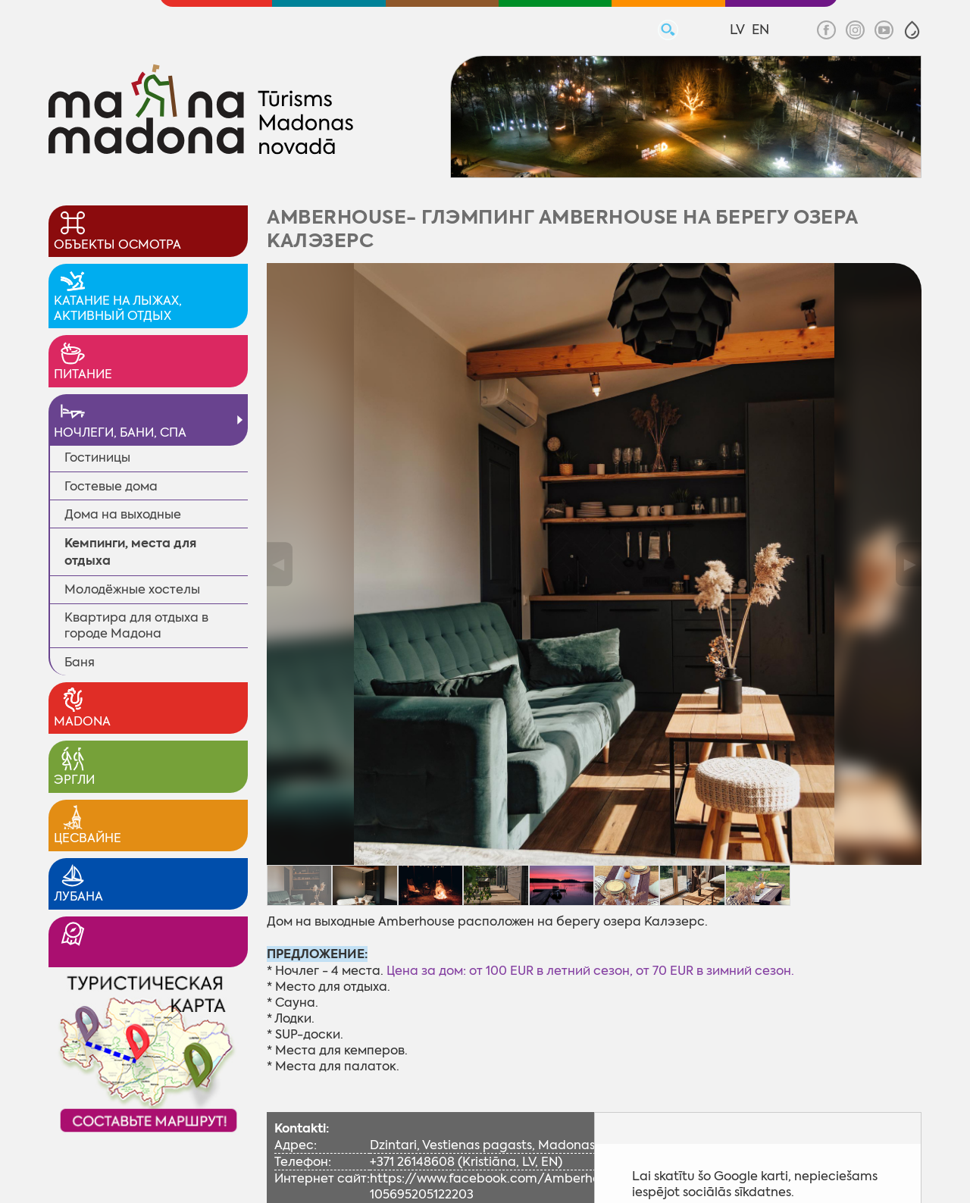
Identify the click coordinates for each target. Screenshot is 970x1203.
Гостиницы (97, 457)
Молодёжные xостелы (132, 589)
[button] (912, 29)
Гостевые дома (111, 486)
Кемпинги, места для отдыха (130, 551)
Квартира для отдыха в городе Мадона (136, 625)
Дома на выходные (122, 514)
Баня (79, 662)
